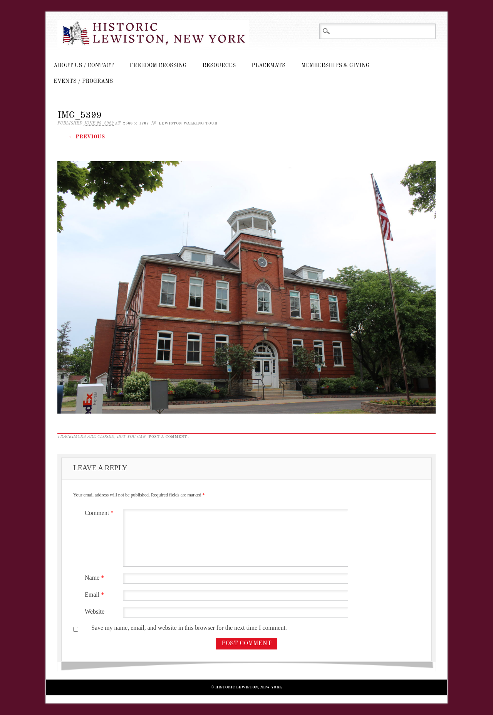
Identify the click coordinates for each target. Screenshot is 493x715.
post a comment (167, 437)
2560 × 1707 (136, 123)
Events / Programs (83, 81)
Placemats (268, 65)
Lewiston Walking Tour (188, 123)
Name (95, 577)
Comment (100, 513)
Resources (219, 65)
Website (94, 611)
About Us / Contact (84, 65)
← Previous (87, 137)
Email (95, 594)
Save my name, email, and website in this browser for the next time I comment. (189, 627)
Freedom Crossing (158, 65)
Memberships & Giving (335, 65)
